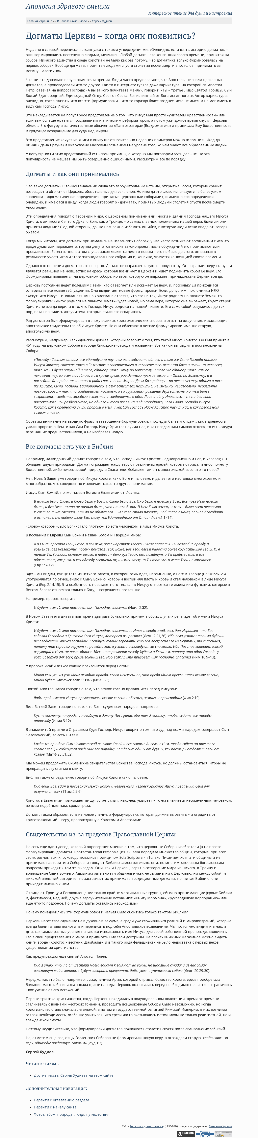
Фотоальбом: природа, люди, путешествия (71, 1114)
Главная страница (39, 21)
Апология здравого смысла (68, 6)
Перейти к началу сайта (55, 1107)
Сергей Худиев (102, 21)
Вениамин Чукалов (220, 1126)
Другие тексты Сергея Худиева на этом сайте (73, 1075)
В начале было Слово (72, 21)
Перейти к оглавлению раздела (61, 1100)
